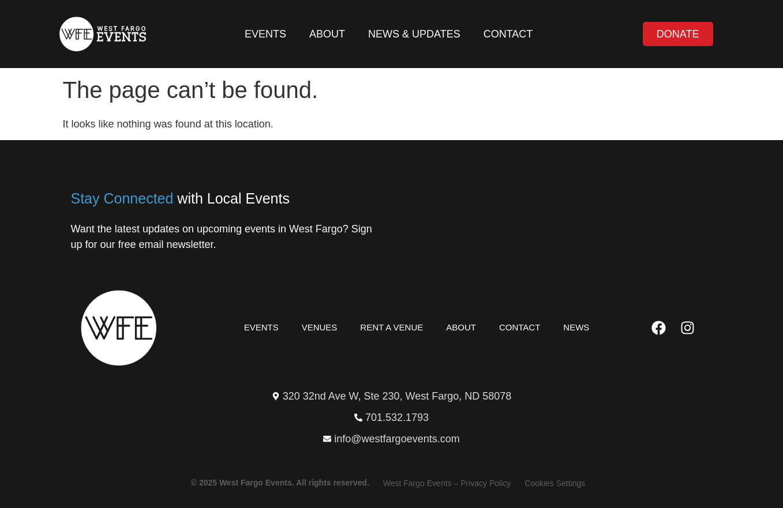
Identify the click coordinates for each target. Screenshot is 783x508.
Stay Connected (122, 198)
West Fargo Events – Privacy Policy (447, 483)
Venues (320, 327)
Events (265, 34)
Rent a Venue (391, 327)
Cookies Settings (555, 483)
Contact (508, 34)
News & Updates (414, 34)
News (576, 327)
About (327, 34)
